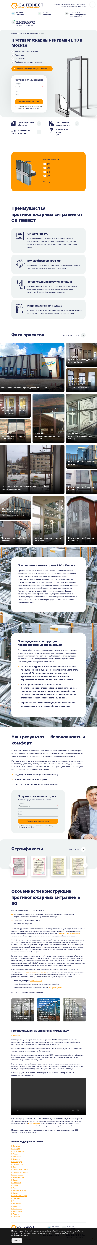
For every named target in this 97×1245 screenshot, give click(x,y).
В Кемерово (15, 1159)
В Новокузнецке (17, 1175)
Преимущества (18, 55)
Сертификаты (18, 58)
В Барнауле (15, 1149)
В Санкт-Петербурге (19, 1196)
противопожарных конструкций (34, 972)
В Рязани (14, 1188)
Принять (17, 1240)
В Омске (14, 1180)
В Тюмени (15, 1214)
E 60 (46, 176)
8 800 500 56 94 (25, 23)
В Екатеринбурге (17, 1151)
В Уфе (13, 1201)
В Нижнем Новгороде (19, 1172)
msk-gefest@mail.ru (55, 988)
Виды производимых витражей (24, 51)
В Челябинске (16, 1209)
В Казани (14, 1167)
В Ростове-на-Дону (18, 1190)
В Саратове (15, 1198)
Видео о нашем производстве (32, 68)
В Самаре (15, 1193)
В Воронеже (16, 1206)
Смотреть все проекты (73, 335)
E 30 (46, 168)
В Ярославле (16, 1156)
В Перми (14, 1185)
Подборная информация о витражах (26, 62)
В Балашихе (15, 1146)
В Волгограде (16, 1211)
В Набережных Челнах (19, 1170)
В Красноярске (17, 1164)
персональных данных (32, 108)
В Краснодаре (16, 1162)
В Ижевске (15, 1154)
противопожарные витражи (69, 933)
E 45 (46, 172)
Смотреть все (77, 849)
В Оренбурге (16, 1183)
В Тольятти (15, 1216)
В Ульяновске (16, 1204)
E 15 (46, 164)
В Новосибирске (17, 1177)
